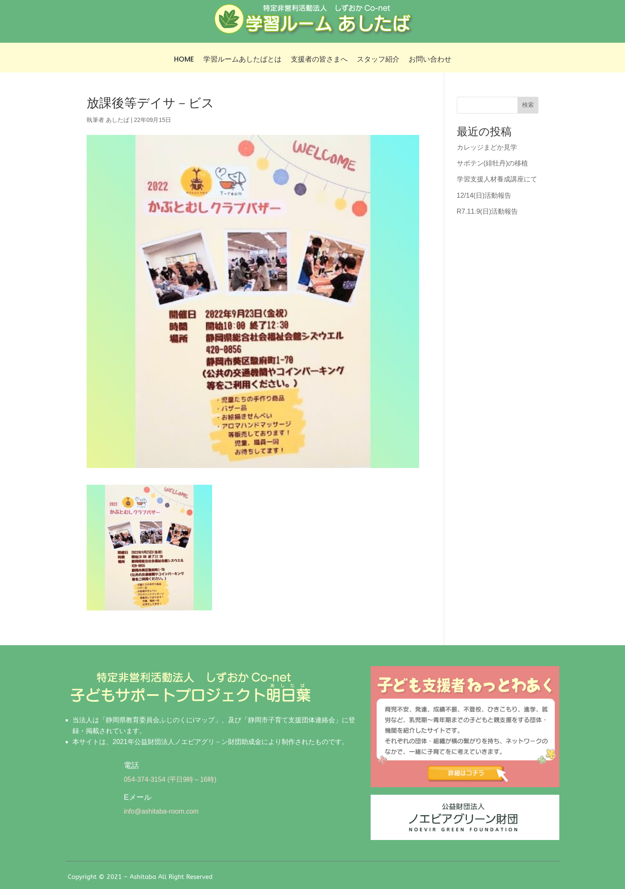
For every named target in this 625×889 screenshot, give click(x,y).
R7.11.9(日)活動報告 (487, 211)
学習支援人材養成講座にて (497, 179)
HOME (184, 60)
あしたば (117, 119)
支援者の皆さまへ (319, 60)
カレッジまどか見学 (487, 147)
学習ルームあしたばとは (242, 60)
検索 (528, 104)
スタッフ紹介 (378, 60)
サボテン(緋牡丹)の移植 (492, 163)
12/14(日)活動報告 (484, 195)
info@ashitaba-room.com (161, 811)
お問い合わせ (430, 60)
